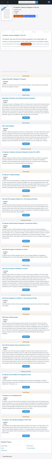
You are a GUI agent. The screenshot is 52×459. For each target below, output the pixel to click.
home (2, 5)
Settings (34, 31)
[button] (2, 1)
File (3, 31)
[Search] (36, 2)
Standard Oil (4, 450)
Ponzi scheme (30, 445)
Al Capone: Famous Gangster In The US (19, 5)
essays (7, 5)
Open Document (19, 16)
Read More (26, 89)
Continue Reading (26, 44)
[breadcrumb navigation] (26, 6)
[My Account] (49, 2)
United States (4, 445)
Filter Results (46, 31)
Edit (13, 31)
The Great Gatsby (31, 448)
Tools (23, 31)
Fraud (2, 448)
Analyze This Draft (29, 16)
